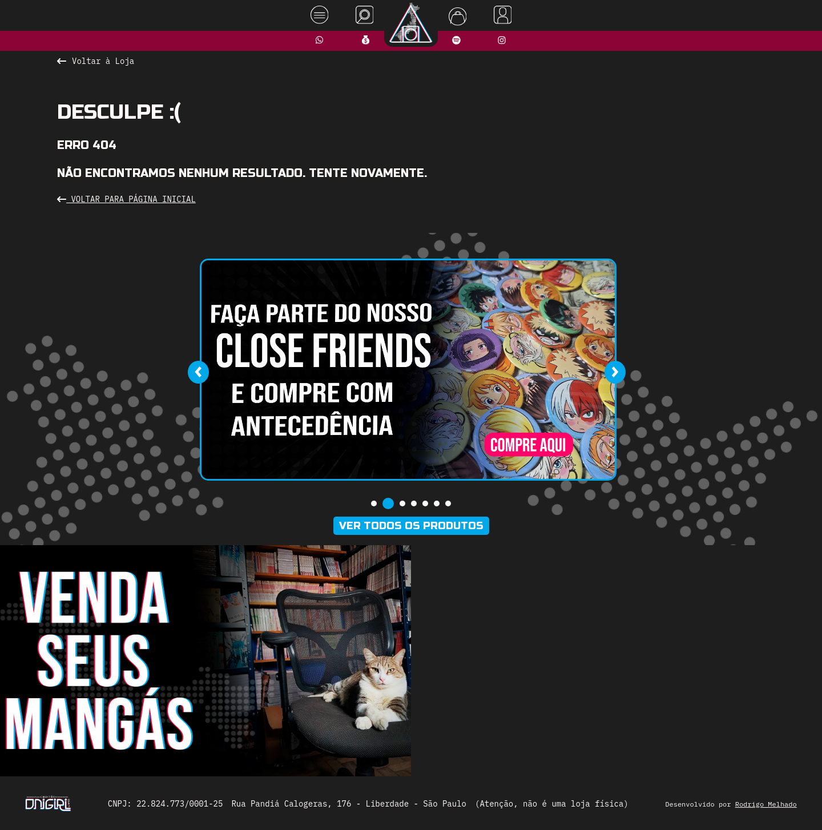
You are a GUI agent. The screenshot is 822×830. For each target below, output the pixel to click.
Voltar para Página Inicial (126, 199)
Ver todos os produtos (411, 525)
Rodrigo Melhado (766, 804)
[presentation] (198, 372)
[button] (374, 503)
